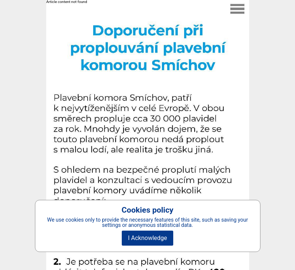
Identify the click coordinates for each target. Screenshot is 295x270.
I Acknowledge (147, 238)
